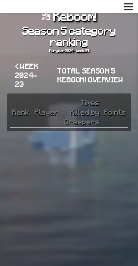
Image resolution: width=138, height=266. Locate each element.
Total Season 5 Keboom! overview (90, 75)
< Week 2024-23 (27, 75)
